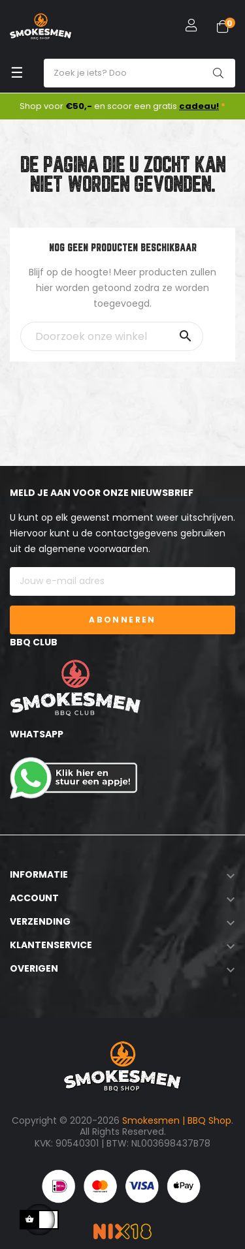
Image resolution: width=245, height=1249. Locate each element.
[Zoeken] (111, 336)
